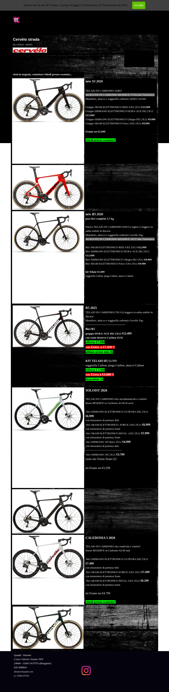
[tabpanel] (48, 74)
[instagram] (86, 670)
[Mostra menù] (16, 19)
